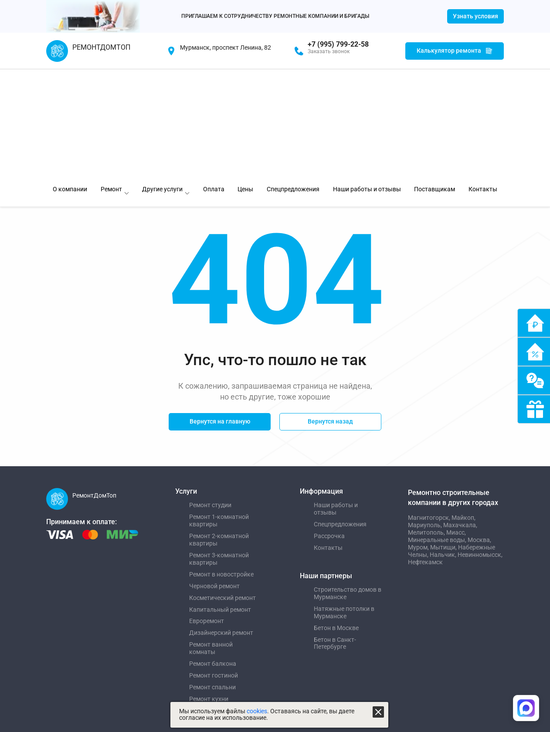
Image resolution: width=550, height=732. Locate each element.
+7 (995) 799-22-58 (338, 44)
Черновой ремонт (214, 475)
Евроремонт (206, 511)
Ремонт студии (210, 395)
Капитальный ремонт (220, 499)
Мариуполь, (425, 414)
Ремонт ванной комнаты (211, 538)
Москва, (479, 429)
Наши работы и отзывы (336, 399)
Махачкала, (460, 414)
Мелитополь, (427, 422)
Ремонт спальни (212, 577)
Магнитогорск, (430, 407)
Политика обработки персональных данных (263, 629)
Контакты (328, 437)
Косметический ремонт (222, 487)
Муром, (419, 437)
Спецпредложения (340, 414)
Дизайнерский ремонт (221, 522)
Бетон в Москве (336, 517)
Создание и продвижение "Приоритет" (107, 641)
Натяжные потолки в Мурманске (344, 502)
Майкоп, (463, 407)
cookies (257, 711)
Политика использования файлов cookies (260, 641)
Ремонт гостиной (213, 565)
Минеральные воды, (438, 429)
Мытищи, (444, 437)
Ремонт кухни (208, 589)
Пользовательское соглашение (247, 654)
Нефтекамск (425, 451)
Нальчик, (444, 444)
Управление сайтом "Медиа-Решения (106, 629)
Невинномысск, (480, 444)
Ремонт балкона (212, 553)
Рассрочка (329, 426)
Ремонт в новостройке (221, 464)
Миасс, (456, 422)
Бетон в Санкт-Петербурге (335, 533)
